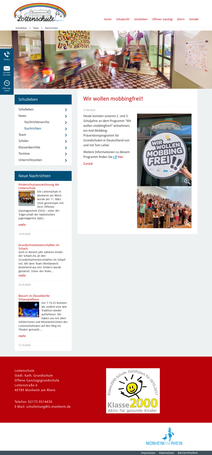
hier (120, 157)
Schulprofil (122, 19)
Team (22, 135)
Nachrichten (51, 28)
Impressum (148, 452)
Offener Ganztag (162, 19)
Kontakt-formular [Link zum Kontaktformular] (7, 73)
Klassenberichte (29, 147)
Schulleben (141, 19)
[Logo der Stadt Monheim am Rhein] (164, 436)
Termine (24, 153)
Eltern (181, 19)
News (36, 28)
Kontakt (194, 19)
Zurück (88, 164)
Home (108, 19)
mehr (22, 225)
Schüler (23, 141)
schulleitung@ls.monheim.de (48, 407)
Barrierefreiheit (188, 452)
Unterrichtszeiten (30, 160)
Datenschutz (166, 452)
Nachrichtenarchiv (36, 122)
